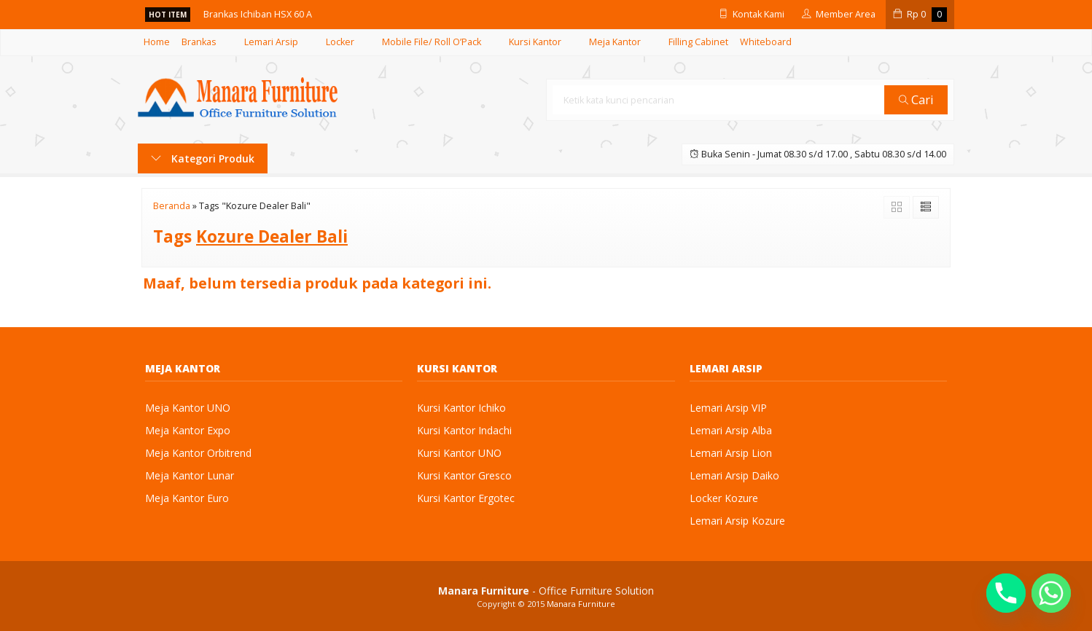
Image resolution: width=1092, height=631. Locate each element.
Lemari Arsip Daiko (734, 475)
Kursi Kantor (535, 42)
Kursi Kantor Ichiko (461, 408)
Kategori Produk (202, 158)
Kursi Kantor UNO (459, 453)
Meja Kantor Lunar (189, 475)
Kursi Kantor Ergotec (466, 498)
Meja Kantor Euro (187, 498)
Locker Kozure (724, 498)
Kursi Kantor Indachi (464, 430)
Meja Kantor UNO (187, 408)
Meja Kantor (615, 42)
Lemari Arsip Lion (731, 453)
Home (157, 42)
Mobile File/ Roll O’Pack (431, 42)
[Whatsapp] (1051, 593)
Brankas (199, 42)
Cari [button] (916, 99)
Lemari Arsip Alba (731, 430)
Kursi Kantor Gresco (464, 475)
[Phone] (1006, 593)
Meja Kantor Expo (187, 430)
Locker (340, 42)
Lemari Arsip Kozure (737, 521)
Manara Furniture (581, 603)
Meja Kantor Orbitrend (198, 453)
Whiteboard (766, 42)
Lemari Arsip (271, 42)
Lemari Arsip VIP (728, 408)
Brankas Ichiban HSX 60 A (257, 14)
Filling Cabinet (698, 42)
